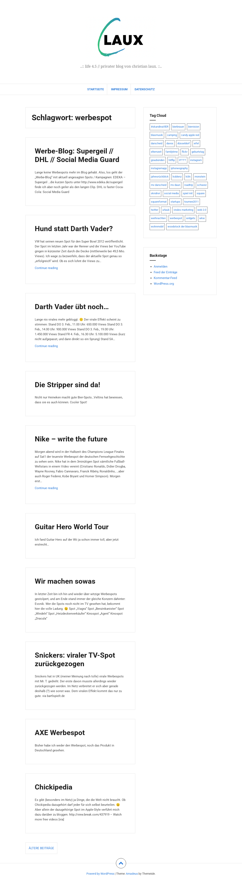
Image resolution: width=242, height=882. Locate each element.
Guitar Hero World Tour (74, 526)
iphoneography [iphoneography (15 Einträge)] (179, 168)
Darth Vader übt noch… (74, 306)
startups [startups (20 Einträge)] (175, 201)
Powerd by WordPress (100, 873)
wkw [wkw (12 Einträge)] (202, 218)
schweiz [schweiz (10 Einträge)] (202, 184)
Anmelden (160, 266)
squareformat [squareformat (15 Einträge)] (159, 201)
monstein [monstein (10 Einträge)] (200, 176)
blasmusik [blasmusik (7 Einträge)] (157, 135)
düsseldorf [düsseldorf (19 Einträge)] (183, 143)
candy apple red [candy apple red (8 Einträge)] (190, 135)
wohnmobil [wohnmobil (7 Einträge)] (157, 226)
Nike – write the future (74, 438)
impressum (119, 89)
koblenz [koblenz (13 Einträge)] (177, 176)
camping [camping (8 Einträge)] (172, 135)
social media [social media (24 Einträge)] (171, 193)
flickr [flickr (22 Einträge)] (184, 151)
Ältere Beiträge (41, 848)
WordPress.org (164, 284)
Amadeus (132, 873)
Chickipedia (55, 786)
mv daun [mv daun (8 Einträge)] (175, 184)
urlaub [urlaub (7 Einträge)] (165, 209)
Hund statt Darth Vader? (76, 228)
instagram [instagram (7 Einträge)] (196, 160)
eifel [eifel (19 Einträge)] (196, 143)
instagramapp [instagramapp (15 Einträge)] (159, 168)
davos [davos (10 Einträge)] (169, 143)
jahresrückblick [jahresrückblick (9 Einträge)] (160, 176)
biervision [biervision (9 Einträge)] (193, 126)
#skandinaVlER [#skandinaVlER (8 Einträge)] (159, 126)
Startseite (95, 89)
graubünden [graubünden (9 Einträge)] (158, 160)
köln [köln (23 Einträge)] (188, 176)
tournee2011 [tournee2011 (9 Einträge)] (191, 201)
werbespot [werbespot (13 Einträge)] (176, 218)
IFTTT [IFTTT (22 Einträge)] (182, 160)
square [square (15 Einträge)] (201, 193)
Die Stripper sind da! (70, 384)
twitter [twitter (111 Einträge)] (154, 209)
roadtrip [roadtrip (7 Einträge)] (188, 184)
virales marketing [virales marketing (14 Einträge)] (183, 209)
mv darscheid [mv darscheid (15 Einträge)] (158, 184)
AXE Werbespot (61, 732)
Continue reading (51, 268)
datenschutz (145, 89)
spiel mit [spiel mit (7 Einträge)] (188, 193)
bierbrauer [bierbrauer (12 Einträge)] (178, 126)
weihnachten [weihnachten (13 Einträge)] (158, 218)
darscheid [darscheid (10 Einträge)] (156, 143)
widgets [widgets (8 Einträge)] (190, 218)
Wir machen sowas (67, 581)
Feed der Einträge (165, 272)
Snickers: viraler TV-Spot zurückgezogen (78, 659)
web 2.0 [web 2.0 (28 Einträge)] (201, 209)
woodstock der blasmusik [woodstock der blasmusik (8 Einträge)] (182, 226)
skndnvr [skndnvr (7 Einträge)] (155, 193)
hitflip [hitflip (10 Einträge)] (172, 160)
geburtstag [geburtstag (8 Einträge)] (198, 151)
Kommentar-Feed (165, 278)
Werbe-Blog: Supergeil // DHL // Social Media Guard (80, 155)
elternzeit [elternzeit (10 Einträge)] (156, 151)
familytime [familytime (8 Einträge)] (172, 151)
